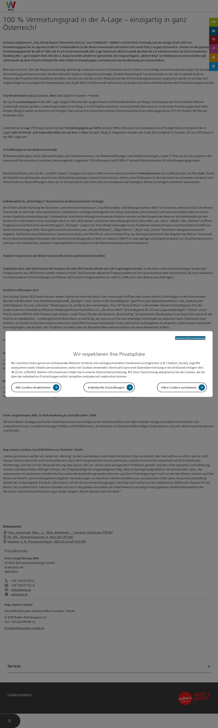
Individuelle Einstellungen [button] (106, 387)
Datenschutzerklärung (190, 338)
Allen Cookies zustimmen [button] (178, 387)
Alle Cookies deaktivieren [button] (33, 387)
